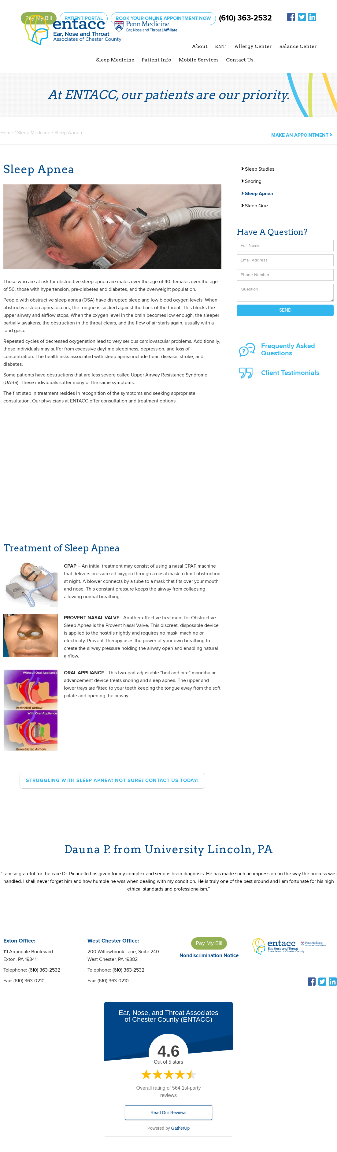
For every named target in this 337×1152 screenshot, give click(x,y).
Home (6, 133)
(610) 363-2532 (245, 18)
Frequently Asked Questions (288, 349)
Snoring (251, 181)
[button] (199, 46)
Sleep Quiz (254, 206)
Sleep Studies (257, 169)
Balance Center (298, 46)
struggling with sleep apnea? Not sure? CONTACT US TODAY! (112, 780)
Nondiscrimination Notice (209, 956)
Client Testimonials (290, 373)
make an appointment (301, 135)
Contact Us (240, 60)
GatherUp (180, 1128)
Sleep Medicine (33, 133)
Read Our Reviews (168, 1112)
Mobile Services (199, 60)
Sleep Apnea (257, 194)
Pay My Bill (209, 943)
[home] (100, 38)
